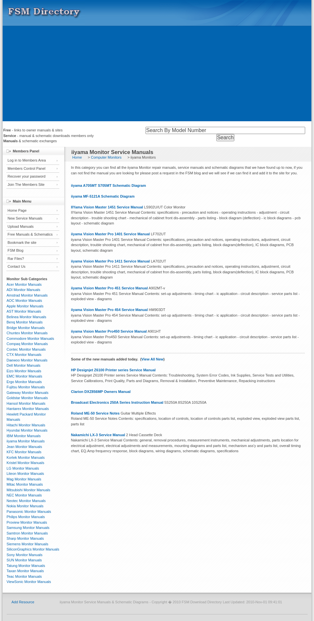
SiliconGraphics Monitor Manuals (33, 549)
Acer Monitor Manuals (24, 284)
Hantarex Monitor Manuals (28, 409)
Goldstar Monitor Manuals (27, 398)
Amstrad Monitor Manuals (27, 295)
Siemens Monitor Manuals (27, 544)
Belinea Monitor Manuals (26, 317)
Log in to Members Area (27, 160)
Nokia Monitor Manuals (25, 506)
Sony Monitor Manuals (24, 555)
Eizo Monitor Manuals (24, 371)
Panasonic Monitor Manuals (29, 512)
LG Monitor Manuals (23, 468)
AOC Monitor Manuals (24, 300)
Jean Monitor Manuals (24, 447)
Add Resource (22, 602)
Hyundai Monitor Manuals (27, 430)
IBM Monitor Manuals (24, 436)
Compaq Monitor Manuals (27, 344)
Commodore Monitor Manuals (30, 338)
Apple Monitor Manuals (25, 306)
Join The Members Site (26, 184)
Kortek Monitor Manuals (26, 457)
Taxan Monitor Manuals (25, 571)
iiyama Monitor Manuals (26, 441)
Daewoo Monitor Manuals (27, 360)
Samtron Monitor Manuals (27, 533)
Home (77, 157)
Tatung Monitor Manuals (26, 566)
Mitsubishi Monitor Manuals (28, 490)
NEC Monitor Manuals (24, 495)
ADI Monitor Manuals (23, 290)
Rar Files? (16, 259)
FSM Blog (15, 250)
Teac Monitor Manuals (24, 576)
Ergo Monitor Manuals (24, 382)
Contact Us (16, 266)
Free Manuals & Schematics (30, 234)
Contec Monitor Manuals (26, 349)
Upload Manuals (21, 226)
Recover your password (27, 176)
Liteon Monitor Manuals (25, 473)
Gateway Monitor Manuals (28, 393)
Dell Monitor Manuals (23, 365)
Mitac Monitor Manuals (25, 484)
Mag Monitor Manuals (24, 479)
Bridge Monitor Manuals (26, 328)
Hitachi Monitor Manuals (26, 425)
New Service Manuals (25, 218)
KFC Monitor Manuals (24, 452)
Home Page (17, 210)
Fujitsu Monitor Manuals (26, 387)
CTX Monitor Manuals (24, 355)
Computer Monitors (106, 157)
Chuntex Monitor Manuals (27, 333)
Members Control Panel (27, 168)
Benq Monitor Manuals (25, 322)
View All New (152, 359)
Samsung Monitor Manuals (28, 528)
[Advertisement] (157, 75)
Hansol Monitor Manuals (26, 403)
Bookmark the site (22, 242)
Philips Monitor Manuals (26, 517)
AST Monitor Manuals (24, 311)
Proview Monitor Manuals (27, 522)
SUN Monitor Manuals (24, 560)
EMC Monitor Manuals (24, 376)
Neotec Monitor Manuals (26, 501)
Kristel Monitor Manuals (25, 463)
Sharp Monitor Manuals (25, 538)
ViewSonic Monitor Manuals (29, 582)
